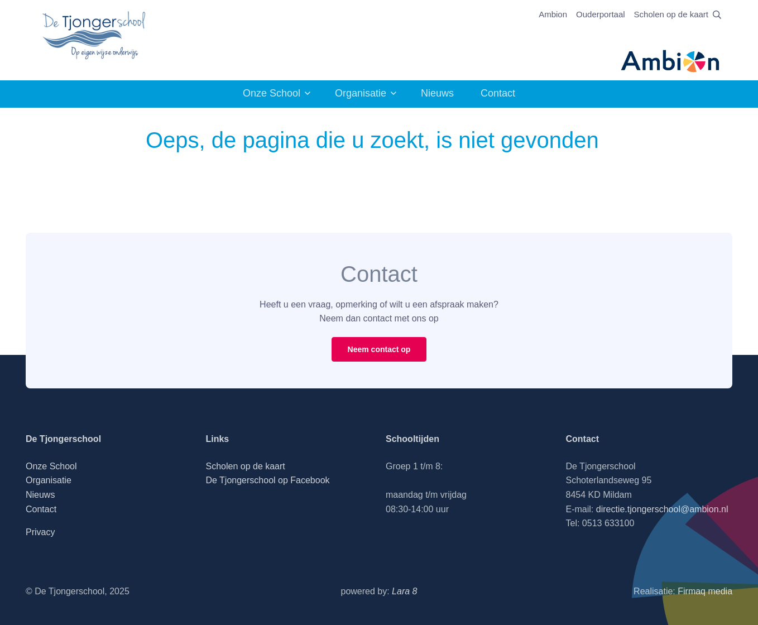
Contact (498, 93)
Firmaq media (705, 591)
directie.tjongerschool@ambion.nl (662, 509)
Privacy (40, 532)
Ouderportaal (600, 14)
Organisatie (360, 93)
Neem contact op (379, 349)
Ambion (553, 14)
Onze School (271, 93)
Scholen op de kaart (671, 14)
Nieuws (437, 93)
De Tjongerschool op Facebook (267, 480)
